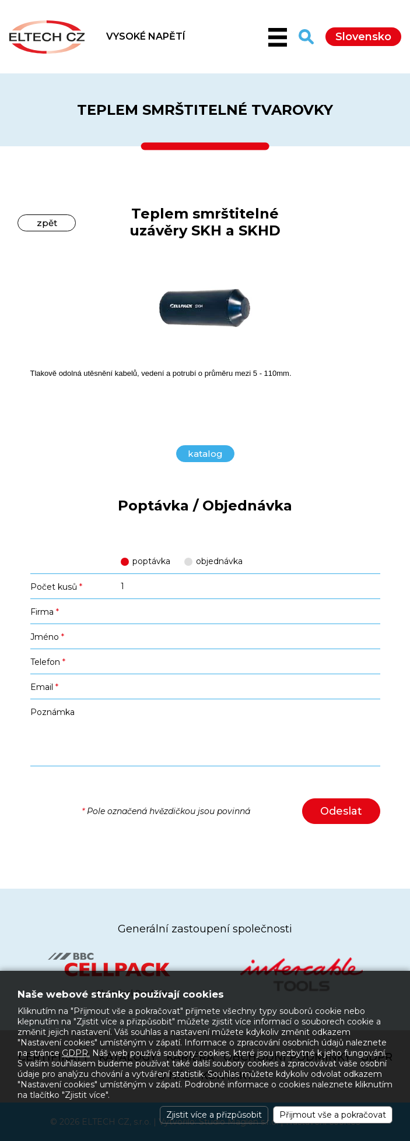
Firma (44, 612)
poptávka (151, 561)
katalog (205, 453)
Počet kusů (56, 587)
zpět (47, 222)
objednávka (219, 561)
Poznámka (52, 712)
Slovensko (363, 36)
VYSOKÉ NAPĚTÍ (145, 36)
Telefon (47, 662)
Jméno (47, 637)
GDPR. (76, 1053)
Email (44, 687)
